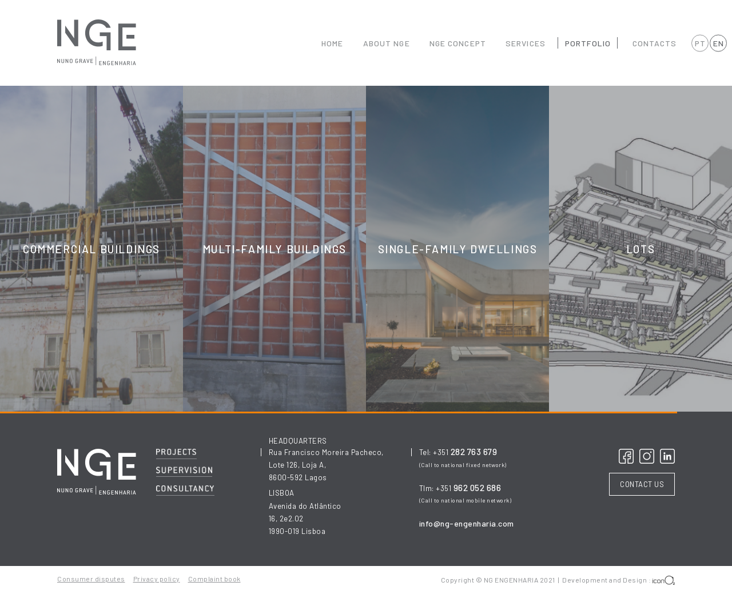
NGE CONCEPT (457, 43)
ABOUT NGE (386, 43)
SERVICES (526, 43)
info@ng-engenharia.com (466, 523)
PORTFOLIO (588, 43)
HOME (332, 43)
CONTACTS (654, 43)
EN (718, 43)
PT (700, 43)
